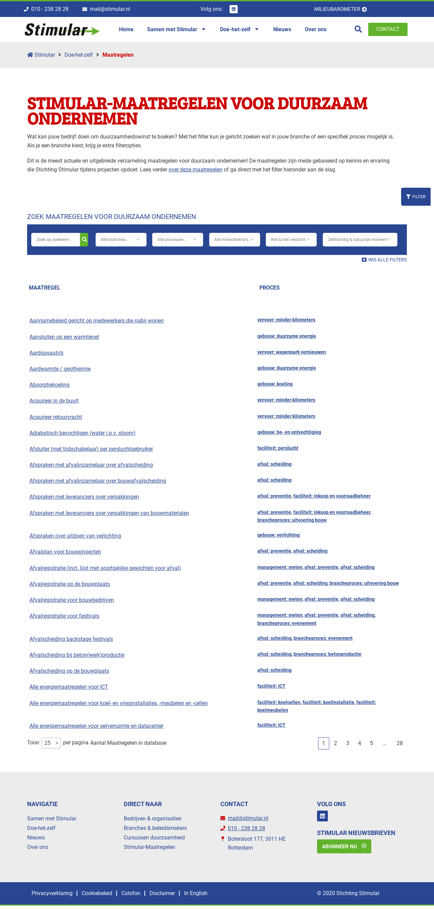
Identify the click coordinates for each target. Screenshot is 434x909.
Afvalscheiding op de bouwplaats (69, 673)
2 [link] (335, 745)
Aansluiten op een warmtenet (64, 339)
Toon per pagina (57, 745)
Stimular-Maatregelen (149, 849)
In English (218, 896)
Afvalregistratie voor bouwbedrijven (71, 602)
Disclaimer (180, 896)
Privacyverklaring (54, 896)
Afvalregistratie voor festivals (64, 618)
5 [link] (371, 745)
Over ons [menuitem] (316, 30)
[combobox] (51, 745)
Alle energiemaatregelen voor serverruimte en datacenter (96, 728)
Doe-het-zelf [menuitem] (240, 30)
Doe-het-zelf (78, 57)
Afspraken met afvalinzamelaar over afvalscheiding (91, 467)
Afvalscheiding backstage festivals (71, 641)
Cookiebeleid (104, 896)
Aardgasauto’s (46, 355)
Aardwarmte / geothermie (60, 371)
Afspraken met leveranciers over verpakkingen (84, 499)
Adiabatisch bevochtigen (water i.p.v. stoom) (82, 435)
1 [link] (323, 745)
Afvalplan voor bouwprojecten (65, 554)
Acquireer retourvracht (55, 419)
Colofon (143, 896)
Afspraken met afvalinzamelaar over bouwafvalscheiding (97, 483)
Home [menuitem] (126, 30)
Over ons (37, 849)
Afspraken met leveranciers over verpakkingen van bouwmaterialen (109, 515)
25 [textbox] (47, 745)
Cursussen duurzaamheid (154, 840)
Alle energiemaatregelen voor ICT (68, 689)
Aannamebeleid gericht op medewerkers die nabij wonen (96, 323)
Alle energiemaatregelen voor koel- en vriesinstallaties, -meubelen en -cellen (118, 705)
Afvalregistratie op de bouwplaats (69, 586)
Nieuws (36, 840)
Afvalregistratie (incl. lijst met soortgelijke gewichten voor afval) (105, 570)
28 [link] (400, 745)
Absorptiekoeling (49, 387)
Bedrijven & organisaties (152, 821)
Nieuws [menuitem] (282, 30)
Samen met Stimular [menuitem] (176, 30)
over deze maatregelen (195, 172)
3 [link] (347, 745)
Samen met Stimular (51, 821)
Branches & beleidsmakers (155, 830)
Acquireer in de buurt (54, 403)
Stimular (41, 57)
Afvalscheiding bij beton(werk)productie (76, 657)
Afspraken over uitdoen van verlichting (75, 538)
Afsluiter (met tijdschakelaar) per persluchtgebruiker (91, 451)
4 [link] (359, 745)
